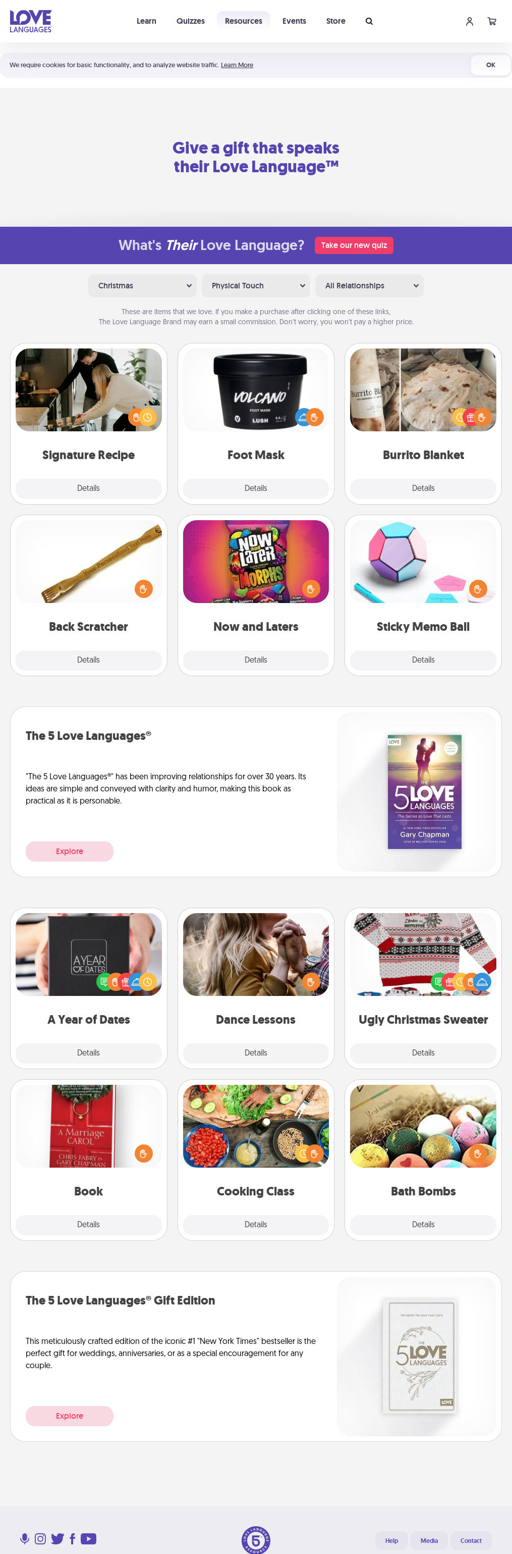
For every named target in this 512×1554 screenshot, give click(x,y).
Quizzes (191, 21)
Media (429, 1541)
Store (336, 21)
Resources (243, 21)
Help (391, 1541)
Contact (471, 1541)
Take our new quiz (354, 245)
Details (88, 489)
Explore (69, 851)
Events (294, 21)
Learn (146, 21)
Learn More (237, 65)
